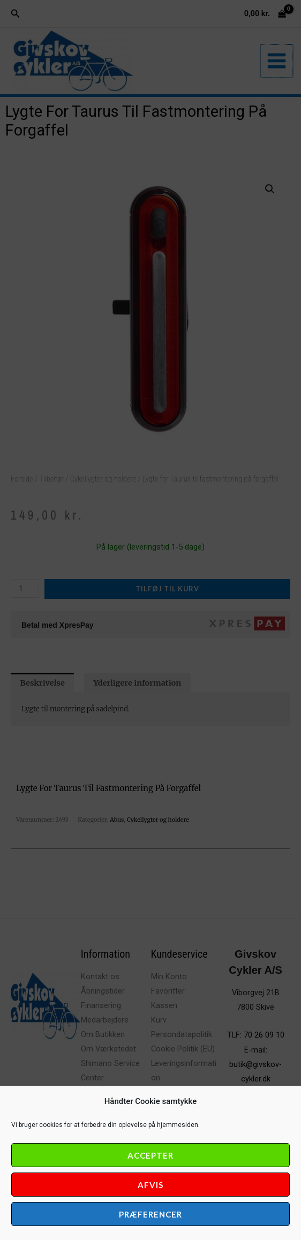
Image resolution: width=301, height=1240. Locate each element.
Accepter (150, 1155)
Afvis (150, 1185)
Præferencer (150, 1214)
